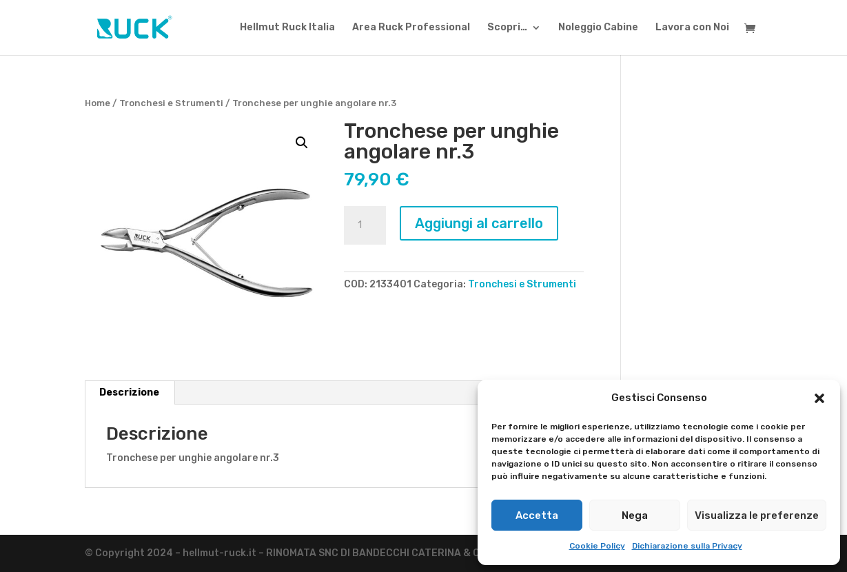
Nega (635, 515)
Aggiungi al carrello (479, 223)
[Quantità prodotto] (364, 225)
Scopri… (507, 28)
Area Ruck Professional (411, 28)
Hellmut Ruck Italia (287, 28)
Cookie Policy (597, 546)
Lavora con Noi (692, 28)
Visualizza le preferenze (757, 515)
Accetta (537, 515)
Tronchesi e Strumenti (171, 103)
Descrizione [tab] (129, 392)
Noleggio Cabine (598, 28)
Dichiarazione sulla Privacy (687, 546)
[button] (819, 398)
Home (97, 103)
